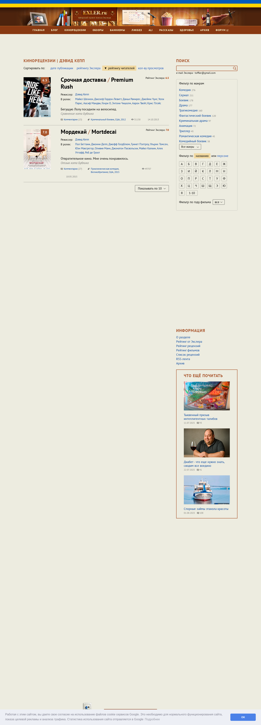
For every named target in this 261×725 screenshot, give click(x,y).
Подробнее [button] (152, 719)
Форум (222, 30)
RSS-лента (183, 359)
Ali (151, 30)
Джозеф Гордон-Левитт (108, 99)
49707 (146, 168)
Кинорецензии (75, 30)
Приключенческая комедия (105, 168)
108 (200, 512)
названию (202, 156)
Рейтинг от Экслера (189, 342)
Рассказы (166, 30)
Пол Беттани (82, 144)
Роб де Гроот (92, 152)
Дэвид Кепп (82, 94)
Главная (39, 30)
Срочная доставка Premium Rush (97, 83)
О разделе (183, 337)
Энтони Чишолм (121, 103)
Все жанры (190, 146)
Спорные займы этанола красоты (206, 509)
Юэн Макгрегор (84, 148)
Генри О (106, 103)
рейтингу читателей (121, 68)
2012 (123, 119)
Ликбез (137, 30)
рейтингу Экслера (88, 68)
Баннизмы (117, 30)
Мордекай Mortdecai (89, 131)
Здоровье (187, 30)
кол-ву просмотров (150, 68)
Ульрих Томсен (159, 144)
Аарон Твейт (139, 103)
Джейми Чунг (149, 99)
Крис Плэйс (154, 103)
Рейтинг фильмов (187, 350)
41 (199, 469)
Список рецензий (188, 355)
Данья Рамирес (131, 99)
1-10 (192, 193)
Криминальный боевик (102, 119)
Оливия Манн (103, 148)
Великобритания (99, 172)
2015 (116, 172)
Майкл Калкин (147, 148)
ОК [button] (243, 717)
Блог (54, 30)
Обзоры (98, 30)
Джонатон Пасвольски (125, 148)
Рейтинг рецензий (188, 346)
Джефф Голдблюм (119, 144)
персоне (222, 156)
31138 (135, 119)
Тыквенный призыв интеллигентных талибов (200, 417)
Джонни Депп (99, 144)
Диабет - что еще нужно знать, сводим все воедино (204, 464)
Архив (204, 30)
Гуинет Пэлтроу (140, 144)
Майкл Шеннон (84, 99)
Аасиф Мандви (92, 103)
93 (199, 422)
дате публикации (61, 68)
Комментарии (71, 119)
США (117, 119)
